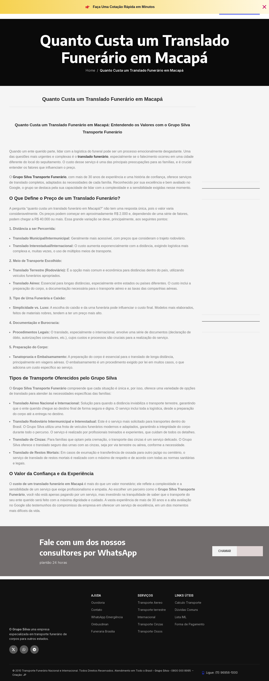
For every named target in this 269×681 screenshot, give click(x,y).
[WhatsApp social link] (24, 649)
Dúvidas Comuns (186, 609)
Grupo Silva (162, 670)
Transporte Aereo (150, 602)
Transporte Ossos (150, 631)
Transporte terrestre (152, 609)
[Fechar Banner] (264, 7)
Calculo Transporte (188, 602)
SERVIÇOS (145, 595)
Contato (96, 609)
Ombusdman (99, 624)
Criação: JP (19, 674)
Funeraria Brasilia (103, 631)
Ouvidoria (98, 602)
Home (90, 70)
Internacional (146, 617)
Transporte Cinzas (150, 624)
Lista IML (180, 617)
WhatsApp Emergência (107, 617)
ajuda (96, 595)
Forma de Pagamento (189, 624)
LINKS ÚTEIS (184, 595)
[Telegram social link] (34, 649)
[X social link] (13, 649)
